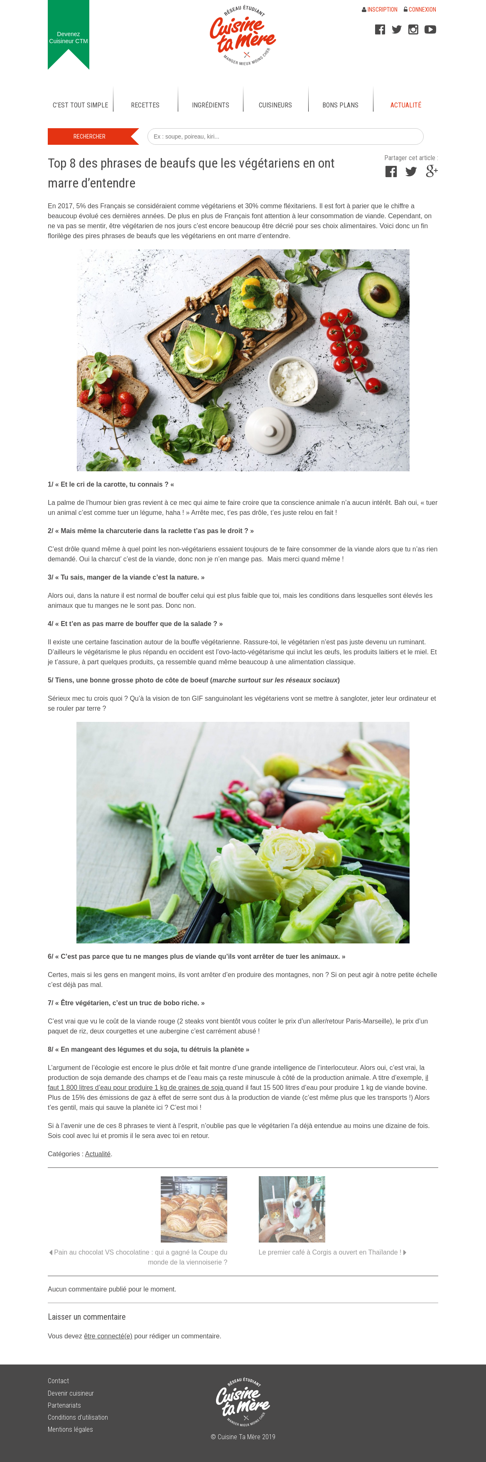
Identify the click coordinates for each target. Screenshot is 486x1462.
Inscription (380, 9)
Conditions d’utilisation (78, 1417)
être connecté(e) (108, 1336)
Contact (58, 1381)
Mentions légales (70, 1429)
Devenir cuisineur (71, 1393)
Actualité (97, 1153)
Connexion (420, 9)
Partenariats (64, 1405)
